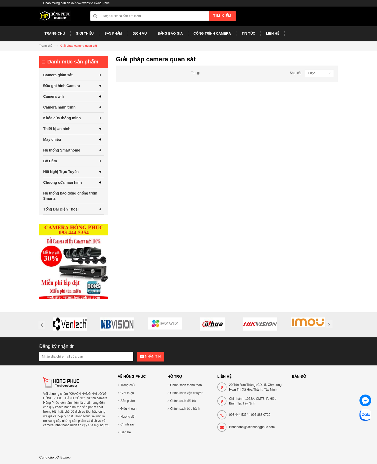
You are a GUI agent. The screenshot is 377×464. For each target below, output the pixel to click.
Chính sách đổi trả (183, 401)
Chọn (311, 73)
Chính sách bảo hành (185, 409)
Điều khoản (128, 409)
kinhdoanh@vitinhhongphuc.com (252, 427)
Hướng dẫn (128, 416)
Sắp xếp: (296, 73)
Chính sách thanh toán (186, 385)
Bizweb (65, 457)
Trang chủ (45, 45)
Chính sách (128, 424)
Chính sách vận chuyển (186, 393)
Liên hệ (125, 432)
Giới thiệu (127, 393)
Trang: (195, 73)
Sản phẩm (127, 401)
